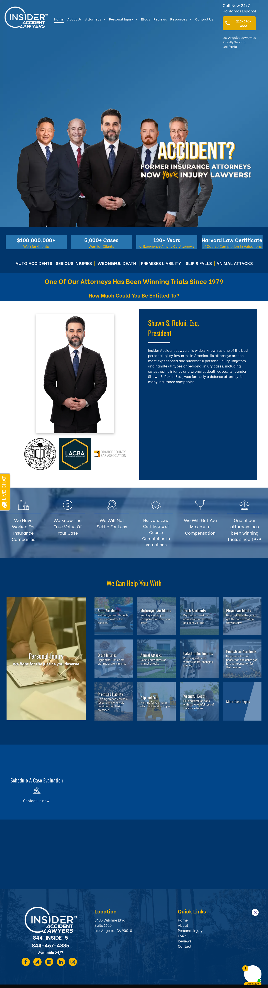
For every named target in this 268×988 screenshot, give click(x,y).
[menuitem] (59, 19)
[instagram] (73, 962)
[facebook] (26, 962)
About (183, 925)
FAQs (182, 935)
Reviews (184, 940)
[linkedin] (61, 962)
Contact (184, 946)
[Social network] (37, 962)
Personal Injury (190, 930)
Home (183, 919)
